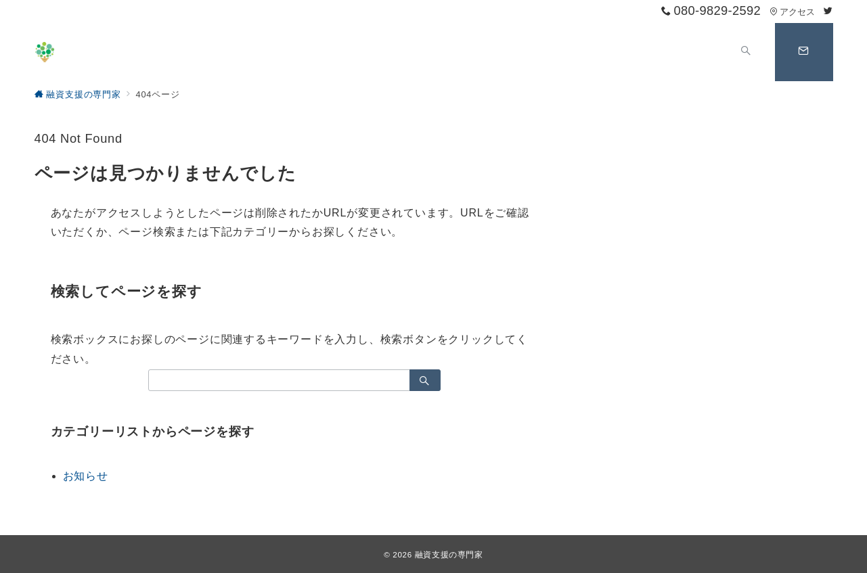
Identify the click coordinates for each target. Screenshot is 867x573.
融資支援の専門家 (449, 554)
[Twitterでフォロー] (828, 11)
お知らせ (85, 476)
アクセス (792, 12)
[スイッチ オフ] (746, 52)
